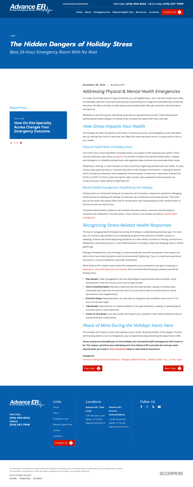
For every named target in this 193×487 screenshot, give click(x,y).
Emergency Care (60, 418)
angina (119, 156)
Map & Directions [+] (95, 423)
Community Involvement (75, 3)
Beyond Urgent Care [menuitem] (123, 12)
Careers (56, 430)
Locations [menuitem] (154, 12)
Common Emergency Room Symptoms (101, 359)
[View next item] (21, 143)
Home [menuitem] (79, 12)
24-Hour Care (175, 359)
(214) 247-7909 (173, 4)
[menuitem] (13, 478)
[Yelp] (153, 406)
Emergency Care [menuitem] (102, 12)
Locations (57, 436)
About (56, 413)
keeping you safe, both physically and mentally (105, 269)
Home (56, 407)
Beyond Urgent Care (62, 424)
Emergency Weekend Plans (133, 359)
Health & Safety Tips (157, 359)
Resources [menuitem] (141, 12)
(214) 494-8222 (136, 4)
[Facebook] (141, 406)
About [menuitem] (88, 12)
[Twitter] (147, 406)
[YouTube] (159, 406)
